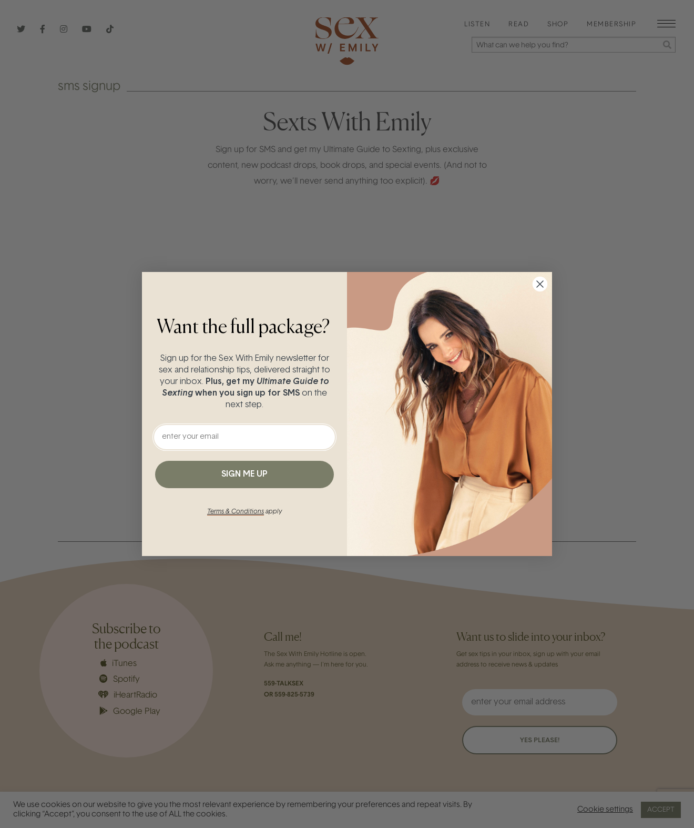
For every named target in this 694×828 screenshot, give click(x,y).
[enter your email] (244, 437)
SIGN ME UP (244, 474)
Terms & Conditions (235, 512)
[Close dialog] (540, 284)
